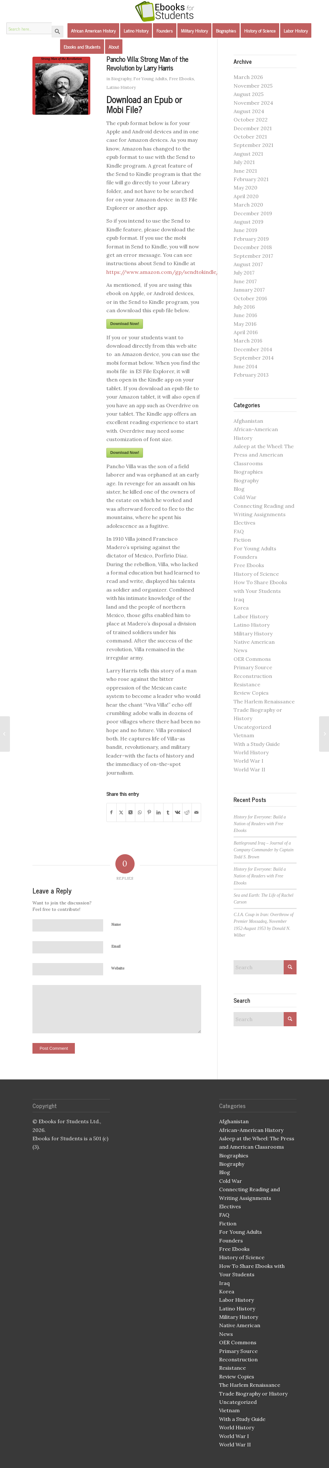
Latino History (121, 87)
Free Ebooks (181, 79)
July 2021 (244, 162)
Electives (244, 522)
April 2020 (246, 196)
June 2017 (245, 281)
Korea (241, 607)
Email (115, 946)
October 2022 (251, 119)
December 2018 (253, 247)
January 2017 (249, 289)
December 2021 (253, 128)
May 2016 (245, 324)
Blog (239, 489)
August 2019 (248, 221)
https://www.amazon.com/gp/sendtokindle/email (169, 272)
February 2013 (251, 375)
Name (116, 924)
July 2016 (244, 307)
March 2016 (248, 340)
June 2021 (245, 171)
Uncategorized (252, 727)
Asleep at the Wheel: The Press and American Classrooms (264, 455)
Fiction (242, 539)
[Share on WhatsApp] (139, 812)
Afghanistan (248, 421)
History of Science (256, 574)
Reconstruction (253, 676)
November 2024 (253, 103)
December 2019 (253, 213)
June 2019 (245, 230)
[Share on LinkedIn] (158, 812)
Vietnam (244, 735)
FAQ (239, 531)
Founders (245, 557)
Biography (121, 79)
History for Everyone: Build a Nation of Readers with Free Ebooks (260, 824)
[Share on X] (121, 812)
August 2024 (249, 111)
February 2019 (251, 239)
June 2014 (245, 366)
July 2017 (244, 272)
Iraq (239, 599)
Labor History (251, 616)
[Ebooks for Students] (164, 11)
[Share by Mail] (196, 812)
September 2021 (253, 145)
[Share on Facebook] (111, 812)
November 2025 (253, 85)
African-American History (251, 1130)
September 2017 (253, 256)
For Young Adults (150, 79)
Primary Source (253, 667)
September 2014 (254, 357)
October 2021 (250, 136)
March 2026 (248, 77)
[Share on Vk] (177, 812)
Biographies (248, 471)
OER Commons (252, 659)
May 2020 (245, 187)
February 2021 (251, 179)
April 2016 (246, 332)
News (240, 650)
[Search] (265, 967)
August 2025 (248, 94)
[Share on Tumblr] (168, 812)
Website (117, 968)
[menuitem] (93, 31)
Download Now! (124, 324)
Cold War (245, 497)
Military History (253, 633)
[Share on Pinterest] (149, 812)
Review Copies (251, 693)
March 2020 (248, 204)
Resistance (247, 684)
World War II (249, 769)
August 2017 (248, 264)
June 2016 (245, 315)
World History (251, 752)
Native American (254, 642)
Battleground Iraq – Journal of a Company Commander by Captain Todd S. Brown (263, 850)
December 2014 (253, 349)
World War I (248, 761)
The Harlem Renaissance (264, 701)
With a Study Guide (257, 744)
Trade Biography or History (253, 1393)
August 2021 (248, 153)
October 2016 (250, 298)
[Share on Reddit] (186, 812)
